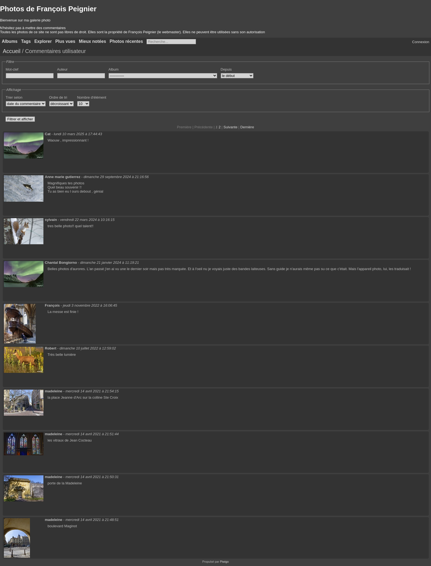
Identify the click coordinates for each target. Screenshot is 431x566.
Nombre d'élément (91, 97)
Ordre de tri (58, 97)
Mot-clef (12, 69)
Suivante (230, 127)
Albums (10, 41)
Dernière (247, 127)
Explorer (43, 41)
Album (114, 69)
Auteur (62, 69)
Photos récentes (126, 41)
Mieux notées (92, 41)
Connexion (420, 42)
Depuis (226, 69)
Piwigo (224, 561)
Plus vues (65, 41)
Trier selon (14, 97)
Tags (26, 41)
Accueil (11, 51)
